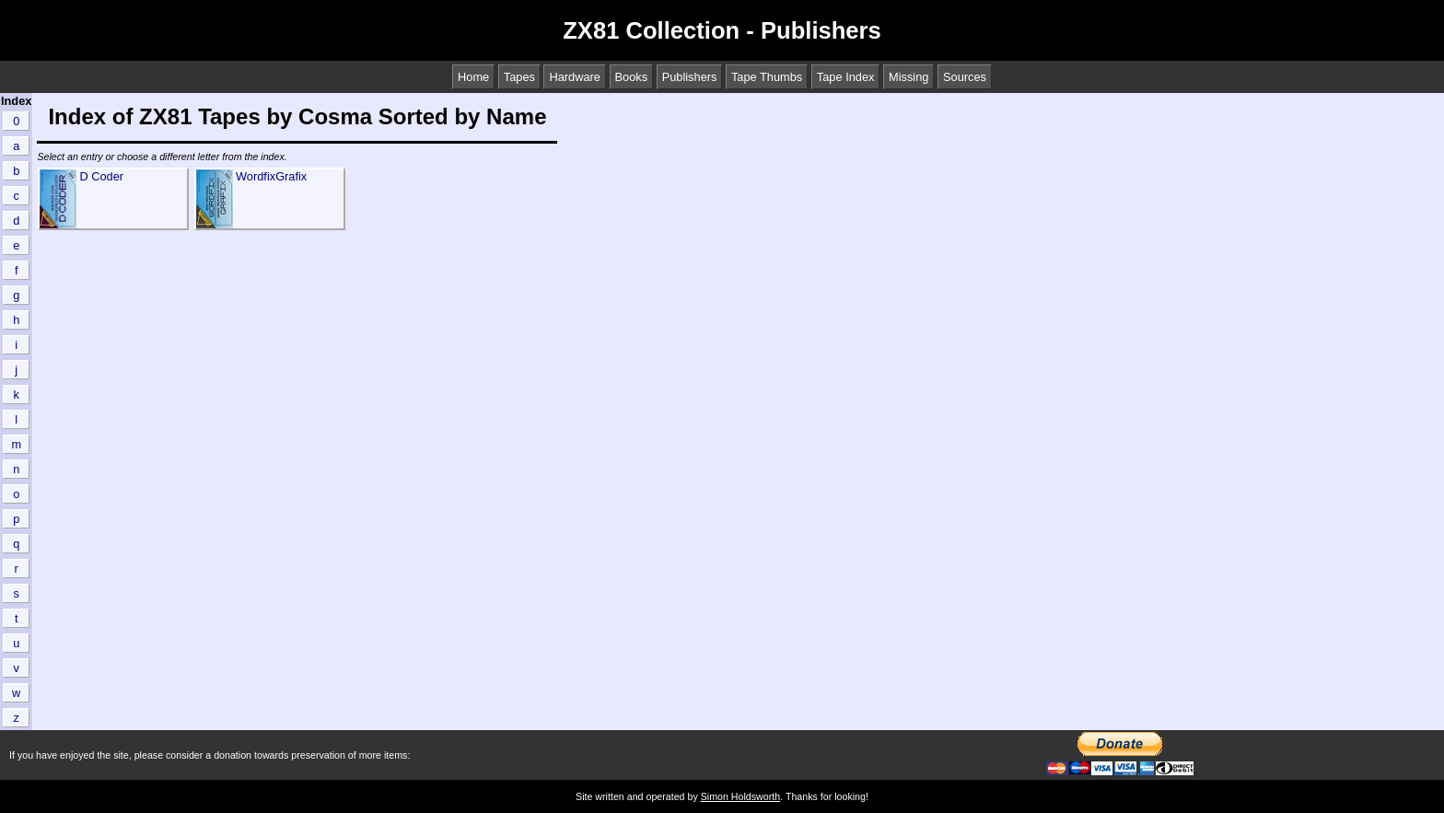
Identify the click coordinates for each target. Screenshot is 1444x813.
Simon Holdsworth (740, 796)
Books (631, 77)
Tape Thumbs (766, 77)
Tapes (519, 77)
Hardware (574, 77)
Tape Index (846, 77)
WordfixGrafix (271, 176)
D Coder (101, 176)
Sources (964, 77)
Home (473, 77)
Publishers (689, 77)
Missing (908, 77)
